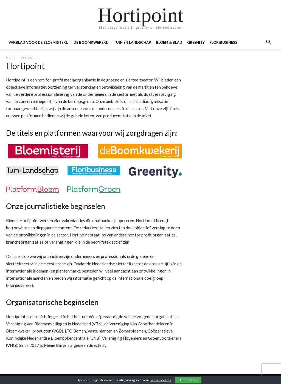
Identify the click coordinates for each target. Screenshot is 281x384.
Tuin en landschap (132, 42)
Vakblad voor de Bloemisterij (39, 42)
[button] (268, 42)
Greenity (196, 42)
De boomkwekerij (91, 42)
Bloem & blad (169, 42)
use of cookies (160, 380)
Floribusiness (223, 42)
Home (10, 57)
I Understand (188, 380)
